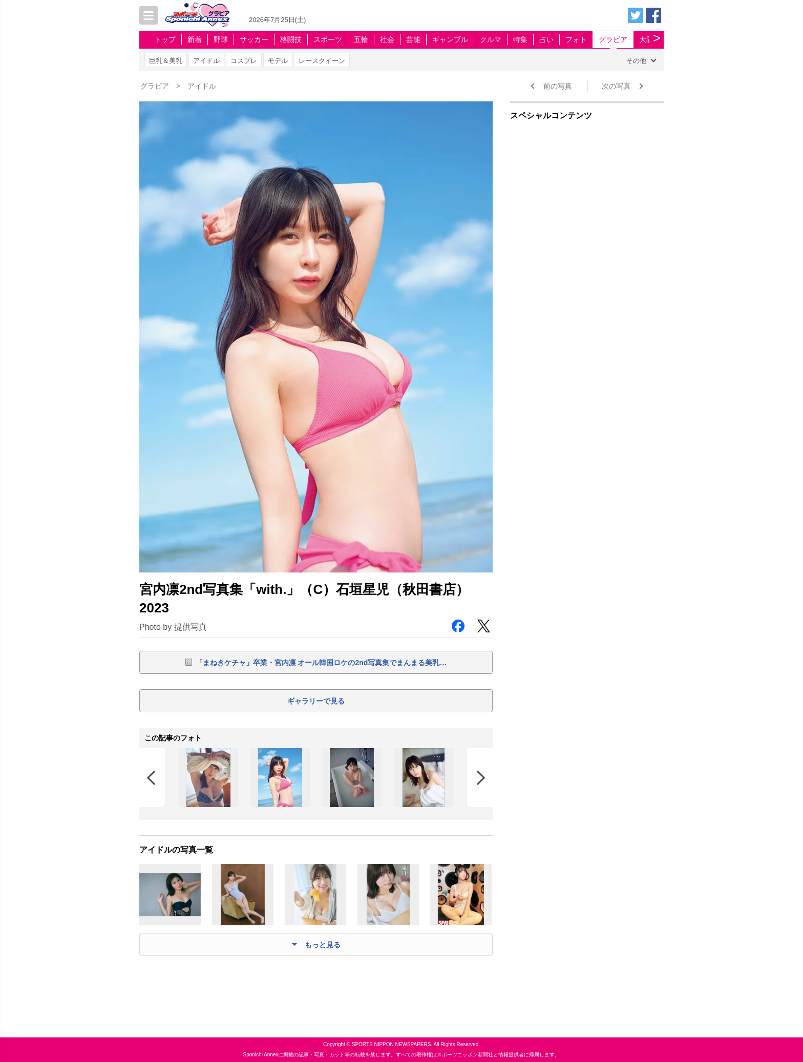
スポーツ (327, 39)
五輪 (361, 39)
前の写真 (557, 86)
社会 (387, 39)
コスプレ (243, 61)
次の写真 (616, 86)
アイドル (206, 61)
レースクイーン (322, 61)
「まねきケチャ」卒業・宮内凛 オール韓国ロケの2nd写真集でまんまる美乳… (321, 663)
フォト (576, 39)
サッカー (254, 39)
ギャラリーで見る (316, 701)
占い (546, 39)
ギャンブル (450, 39)
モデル (278, 61)
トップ (165, 39)
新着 (194, 39)
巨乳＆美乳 (165, 61)
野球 (221, 39)
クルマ (490, 39)
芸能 (413, 39)
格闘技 (291, 39)
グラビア (613, 39)
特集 (520, 39)
